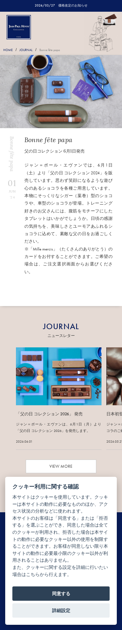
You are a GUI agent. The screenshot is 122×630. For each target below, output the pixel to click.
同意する (61, 593)
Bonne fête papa (49, 50)
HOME (8, 50)
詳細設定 (61, 610)
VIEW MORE (61, 466)
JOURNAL (26, 50)
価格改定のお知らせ (73, 5)
